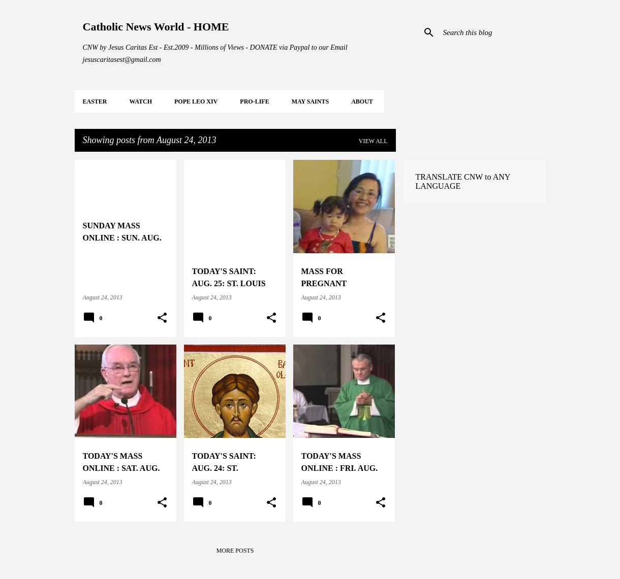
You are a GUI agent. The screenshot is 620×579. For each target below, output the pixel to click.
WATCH (141, 101)
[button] (162, 318)
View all (373, 141)
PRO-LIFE (254, 101)
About (362, 101)
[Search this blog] (492, 32)
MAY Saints (310, 101)
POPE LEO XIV (196, 101)
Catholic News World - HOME (156, 26)
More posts (235, 550)
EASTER (95, 101)
